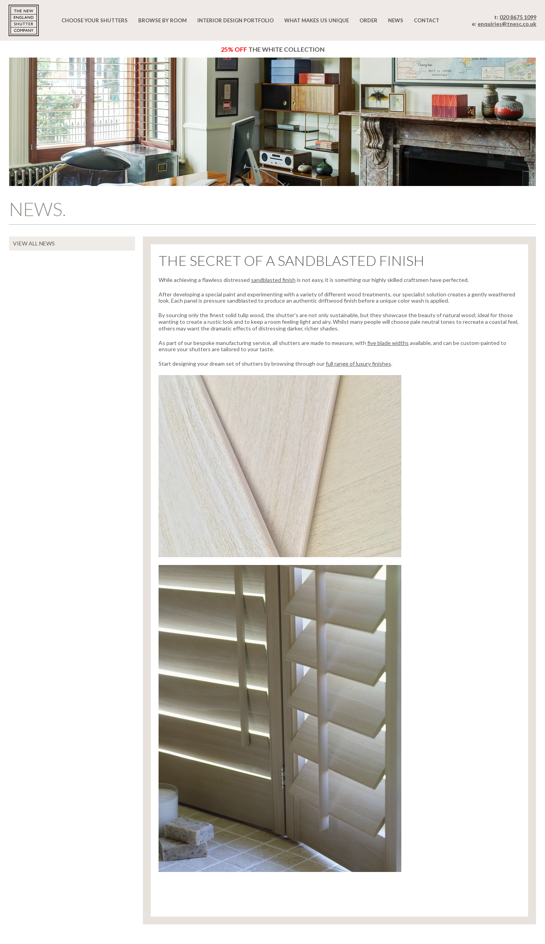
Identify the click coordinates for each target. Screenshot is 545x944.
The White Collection (273, 49)
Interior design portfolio (235, 20)
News (395, 20)
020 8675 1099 (518, 17)
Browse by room (162, 20)
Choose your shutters (94, 20)
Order (368, 20)
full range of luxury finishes (358, 363)
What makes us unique (316, 20)
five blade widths (388, 342)
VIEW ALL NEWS (34, 243)
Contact (426, 20)
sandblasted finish (273, 279)
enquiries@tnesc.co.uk (507, 23)
